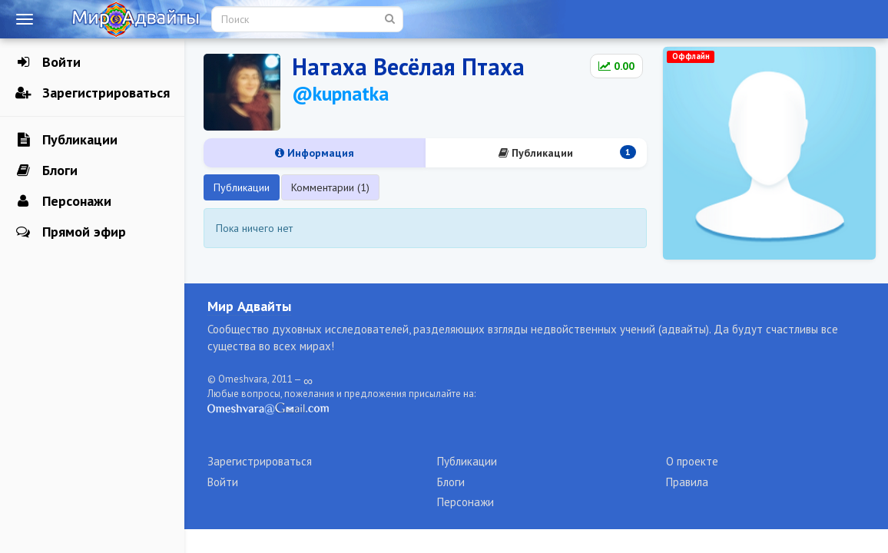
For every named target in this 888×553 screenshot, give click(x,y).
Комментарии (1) (330, 187)
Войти (48, 62)
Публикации (66, 139)
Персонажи (63, 201)
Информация (314, 153)
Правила (687, 482)
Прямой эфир (70, 232)
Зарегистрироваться (92, 93)
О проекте (692, 461)
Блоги (46, 170)
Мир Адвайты (249, 306)
